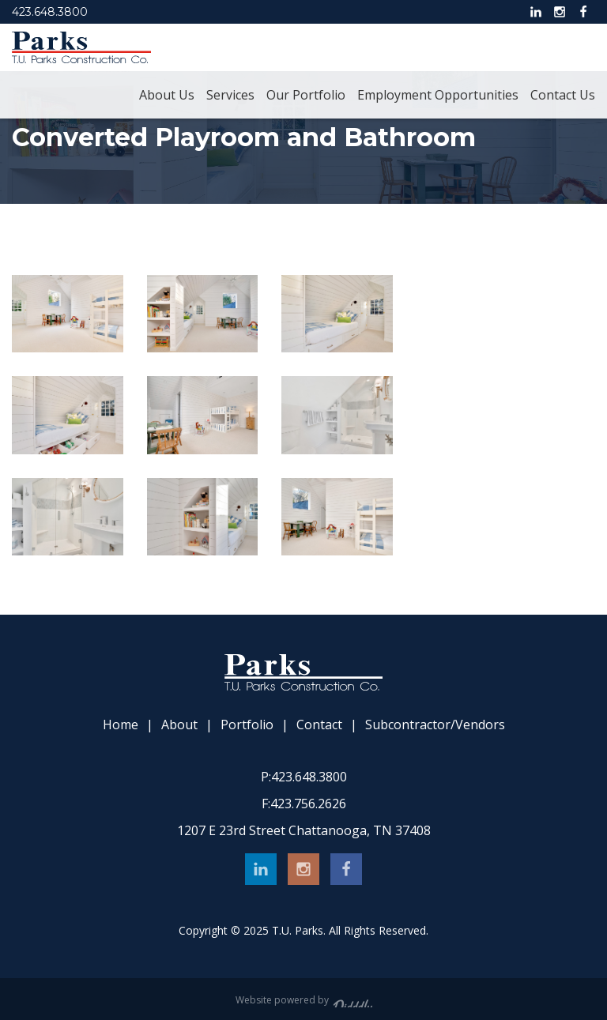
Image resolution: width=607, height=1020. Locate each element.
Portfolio (247, 725)
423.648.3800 (50, 12)
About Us (166, 95)
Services (230, 95)
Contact (319, 725)
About (179, 725)
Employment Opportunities (437, 95)
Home (120, 725)
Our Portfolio (305, 95)
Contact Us (562, 95)
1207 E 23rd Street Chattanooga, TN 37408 (304, 830)
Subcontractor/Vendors (435, 725)
